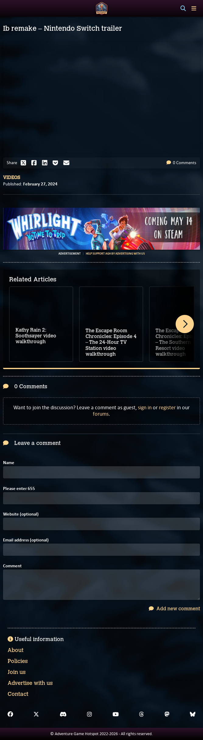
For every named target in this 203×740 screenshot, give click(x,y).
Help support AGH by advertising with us (115, 253)
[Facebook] (10, 714)
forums (101, 414)
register (167, 407)
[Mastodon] (167, 714)
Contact (18, 694)
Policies (18, 661)
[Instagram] (89, 714)
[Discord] (63, 714)
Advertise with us (30, 683)
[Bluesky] (192, 714)
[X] (36, 714)
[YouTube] (116, 714)
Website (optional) (21, 514)
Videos (11, 177)
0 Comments (181, 162)
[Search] (183, 8)
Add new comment (174, 608)
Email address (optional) (26, 540)
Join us (17, 672)
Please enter (19, 489)
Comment (12, 566)
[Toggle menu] (194, 8)
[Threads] (141, 714)
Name (8, 463)
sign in (145, 407)
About (15, 650)
